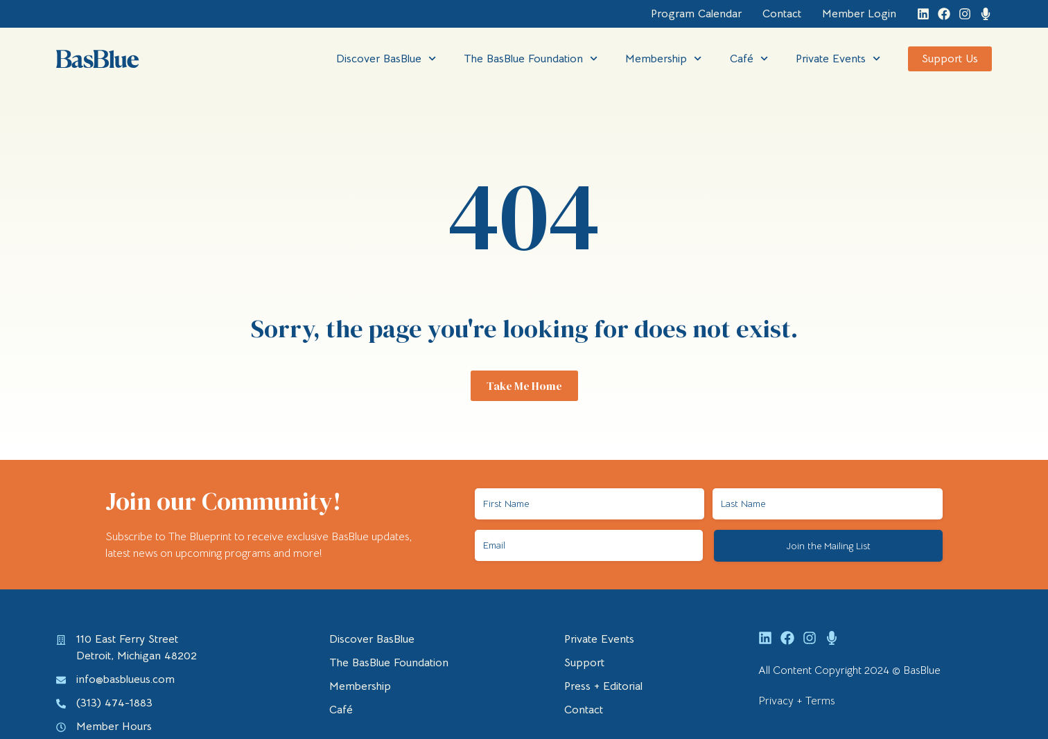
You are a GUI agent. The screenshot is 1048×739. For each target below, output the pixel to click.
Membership (663, 58)
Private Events (838, 58)
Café (749, 58)
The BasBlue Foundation (530, 58)
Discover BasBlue (386, 58)
